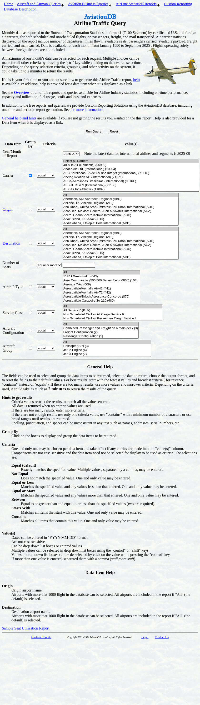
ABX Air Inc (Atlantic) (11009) (131, 189)
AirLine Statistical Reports (138, 4)
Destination (11, 243)
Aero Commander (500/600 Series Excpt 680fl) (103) (101, 281)
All (120, 195)
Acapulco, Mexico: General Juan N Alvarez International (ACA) (120, 211)
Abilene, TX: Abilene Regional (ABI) (120, 203)
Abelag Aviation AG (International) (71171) (131, 177)
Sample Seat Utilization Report (26, 628)
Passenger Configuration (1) (100, 336)
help (136, 80)
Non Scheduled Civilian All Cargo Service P (112, 314)
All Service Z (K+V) (112, 310)
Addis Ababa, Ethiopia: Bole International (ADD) (120, 223)
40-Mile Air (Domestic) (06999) (131, 165)
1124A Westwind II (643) (101, 276)
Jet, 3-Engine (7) (107, 354)
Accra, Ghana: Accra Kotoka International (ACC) (120, 215)
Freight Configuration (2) (100, 332)
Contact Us (162, 637)
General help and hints (19, 118)
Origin (8, 209)
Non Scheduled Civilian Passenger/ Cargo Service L (112, 319)
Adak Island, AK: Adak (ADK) (120, 219)
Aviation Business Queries (90, 4)
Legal (145, 637)
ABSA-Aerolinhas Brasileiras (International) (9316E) (131, 181)
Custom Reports (41, 637)
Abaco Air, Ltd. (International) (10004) (131, 169)
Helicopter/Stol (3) (107, 346)
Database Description (20, 9)
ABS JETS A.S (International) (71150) (131, 185)
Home (8, 4)
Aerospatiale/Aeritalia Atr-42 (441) (101, 289)
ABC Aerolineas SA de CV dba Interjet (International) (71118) (131, 173)
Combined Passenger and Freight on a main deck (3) (100, 328)
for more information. (87, 110)
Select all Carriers (131, 161)
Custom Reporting (178, 4)
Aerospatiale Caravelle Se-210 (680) (101, 301)
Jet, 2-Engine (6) (107, 350)
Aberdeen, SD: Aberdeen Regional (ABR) (120, 199)
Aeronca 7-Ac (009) (101, 285)
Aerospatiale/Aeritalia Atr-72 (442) (101, 293)
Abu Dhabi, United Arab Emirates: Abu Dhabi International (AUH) (120, 207)
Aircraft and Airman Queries (40, 4)
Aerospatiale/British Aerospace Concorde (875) (101, 297)
